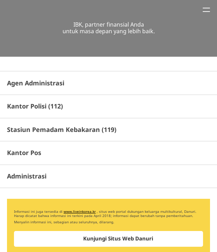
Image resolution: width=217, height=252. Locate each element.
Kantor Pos (24, 152)
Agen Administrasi (35, 83)
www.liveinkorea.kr (80, 211)
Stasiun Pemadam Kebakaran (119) (61, 129)
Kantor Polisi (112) (35, 106)
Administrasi (26, 176)
